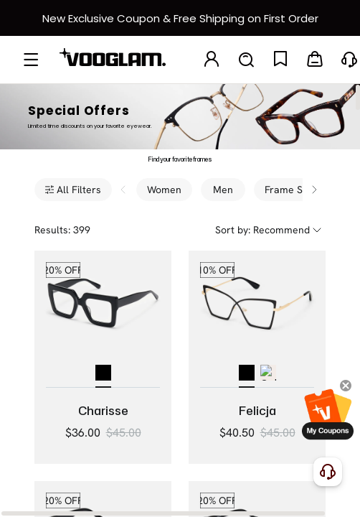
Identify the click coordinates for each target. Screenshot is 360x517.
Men (223, 189)
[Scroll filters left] (123, 189)
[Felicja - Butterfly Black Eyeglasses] (257, 319)
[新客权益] (180, 18)
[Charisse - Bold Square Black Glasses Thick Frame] (102, 319)
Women (164, 189)
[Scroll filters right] (314, 189)
